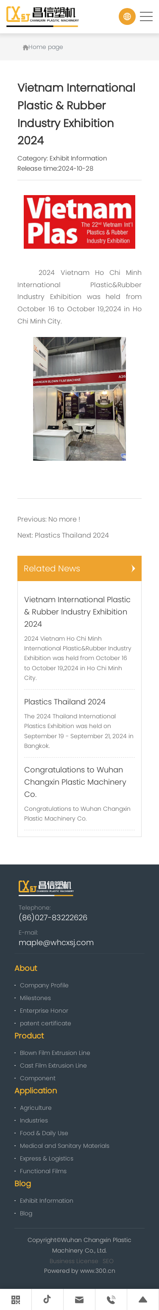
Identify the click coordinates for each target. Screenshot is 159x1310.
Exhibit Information (78, 158)
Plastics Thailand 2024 (72, 535)
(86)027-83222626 (53, 917)
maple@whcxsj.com (56, 942)
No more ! (64, 519)
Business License (74, 1261)
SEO (108, 1261)
